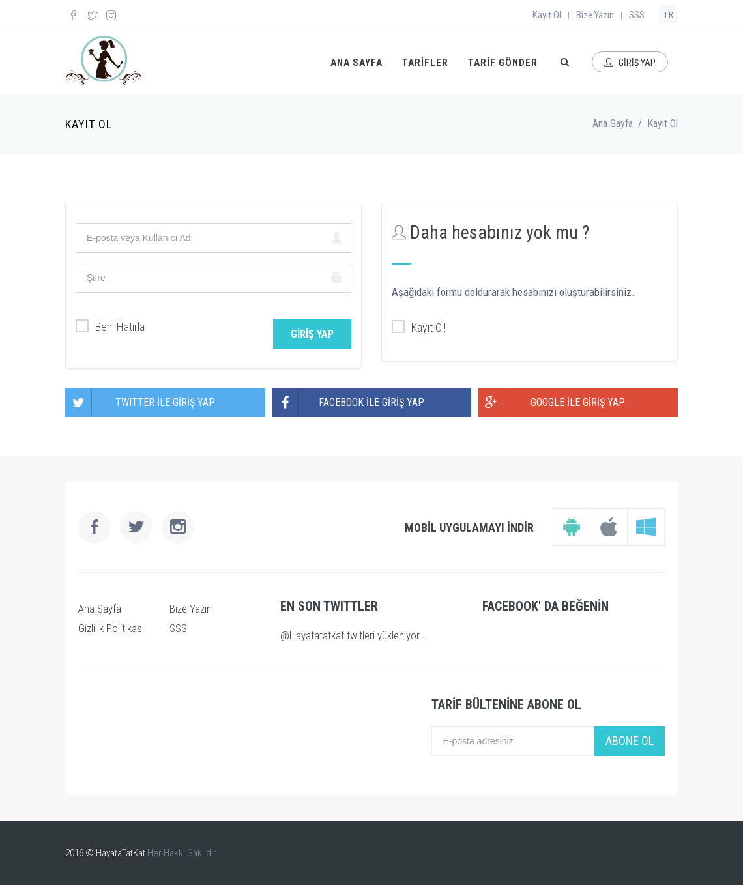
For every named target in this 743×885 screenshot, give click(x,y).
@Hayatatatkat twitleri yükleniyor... (353, 635)
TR (668, 15)
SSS (637, 15)
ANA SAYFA (356, 62)
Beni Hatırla (110, 327)
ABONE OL (629, 740)
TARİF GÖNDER (503, 62)
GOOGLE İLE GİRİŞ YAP (551, 402)
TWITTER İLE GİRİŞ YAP (140, 402)
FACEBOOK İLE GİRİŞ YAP (348, 402)
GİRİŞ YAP (630, 62)
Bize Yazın (595, 15)
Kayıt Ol (546, 15)
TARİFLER (425, 62)
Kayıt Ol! (419, 327)
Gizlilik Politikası (111, 628)
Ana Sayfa (612, 123)
